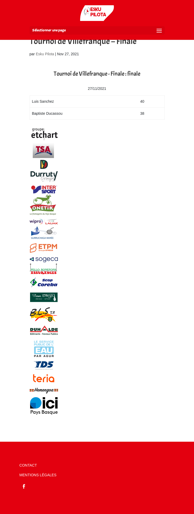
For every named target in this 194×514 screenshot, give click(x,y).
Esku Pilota (45, 54)
